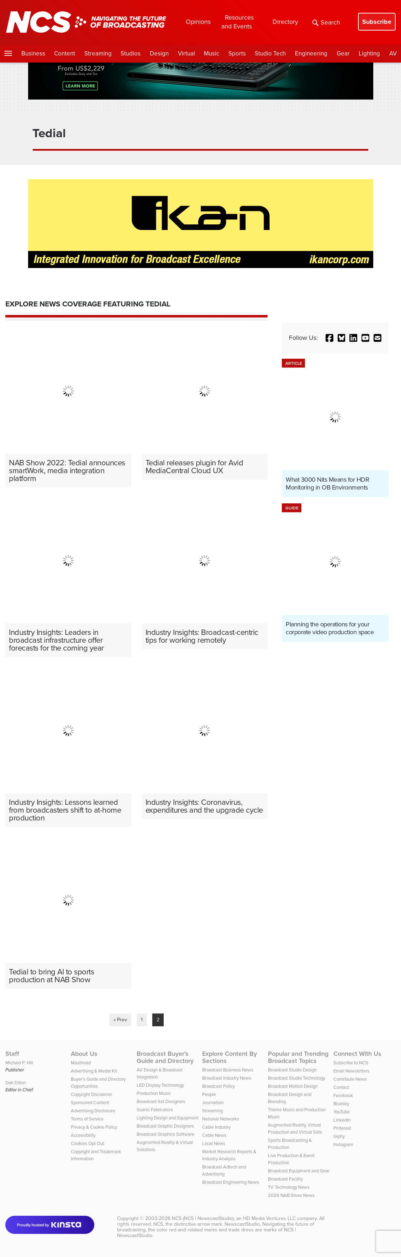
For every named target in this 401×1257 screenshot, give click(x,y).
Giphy (339, 1136)
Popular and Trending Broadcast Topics (298, 1057)
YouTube (341, 1111)
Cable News (214, 1135)
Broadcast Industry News (226, 1078)
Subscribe (376, 21)
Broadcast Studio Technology (296, 1078)
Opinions (198, 21)
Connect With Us (357, 1053)
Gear (343, 53)
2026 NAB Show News (291, 1195)
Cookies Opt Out (87, 1143)
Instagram (343, 1144)
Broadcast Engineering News (230, 1182)
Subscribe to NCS (350, 1062)
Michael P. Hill (19, 1062)
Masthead (81, 1062)
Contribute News (350, 1079)
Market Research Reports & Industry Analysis (229, 1155)
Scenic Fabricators (155, 1109)
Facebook (343, 1095)
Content (64, 53)
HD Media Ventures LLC (269, 1218)
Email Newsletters (351, 1071)
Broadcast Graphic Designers (165, 1126)
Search (326, 22)
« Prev (120, 1019)
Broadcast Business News (227, 1069)
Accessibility (83, 1135)
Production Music (154, 1093)
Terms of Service (87, 1119)
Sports (237, 53)
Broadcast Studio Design (292, 1069)
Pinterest (342, 1128)
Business (33, 53)
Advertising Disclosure (93, 1110)
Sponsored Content (90, 1102)
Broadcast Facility (285, 1179)
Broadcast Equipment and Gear (298, 1170)
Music (211, 53)
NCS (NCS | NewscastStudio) (203, 1218)
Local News (213, 1143)
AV (393, 53)
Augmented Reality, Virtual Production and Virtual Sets (295, 1128)
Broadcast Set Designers (161, 1101)
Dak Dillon (15, 1082)
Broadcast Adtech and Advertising (224, 1170)
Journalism (213, 1102)
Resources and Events (237, 22)
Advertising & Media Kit (94, 1071)
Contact (341, 1087)
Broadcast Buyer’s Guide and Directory (165, 1057)
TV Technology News (289, 1187)
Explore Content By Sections (229, 1057)
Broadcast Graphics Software (165, 1134)
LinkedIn (341, 1120)
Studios (131, 53)
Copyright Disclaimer (91, 1094)
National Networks (220, 1119)
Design (159, 53)
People (209, 1094)
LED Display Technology (160, 1085)
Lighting (369, 53)
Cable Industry (216, 1127)
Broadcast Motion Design (293, 1086)
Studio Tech (270, 53)
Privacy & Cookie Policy (94, 1127)
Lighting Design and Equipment (168, 1117)
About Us (84, 1053)
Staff (12, 1053)
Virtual (186, 53)
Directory (285, 21)
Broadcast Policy (218, 1086)
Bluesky (341, 1103)
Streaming (98, 53)
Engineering (311, 53)
